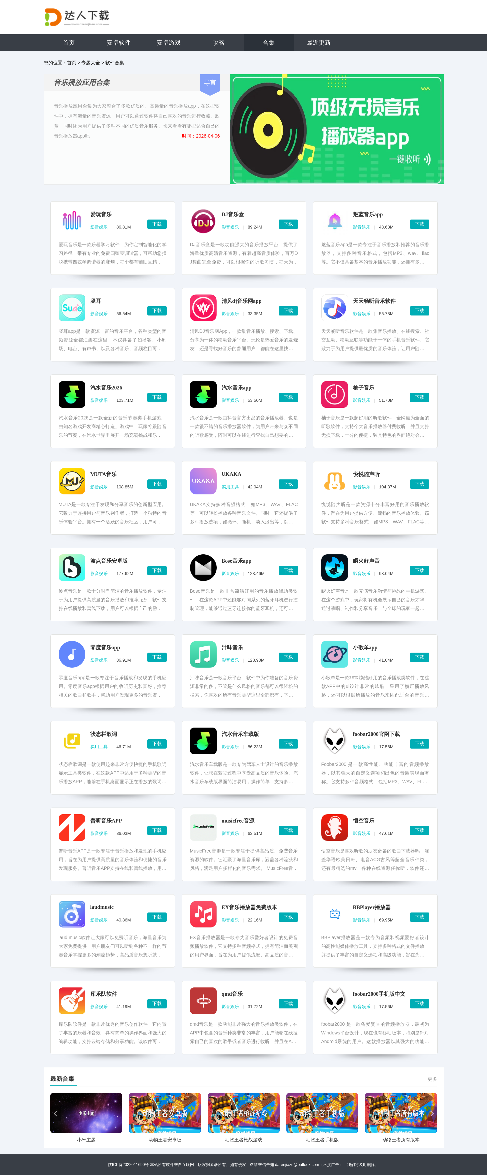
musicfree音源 (238, 821)
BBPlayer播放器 (372, 907)
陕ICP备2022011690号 (128, 1164)
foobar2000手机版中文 (379, 994)
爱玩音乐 (101, 214)
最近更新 (319, 42)
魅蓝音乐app (368, 214)
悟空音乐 (363, 821)
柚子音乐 (363, 387)
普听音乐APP (106, 821)
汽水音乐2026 (106, 387)
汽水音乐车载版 (240, 734)
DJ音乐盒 (233, 214)
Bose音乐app (237, 561)
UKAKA (232, 474)
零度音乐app (105, 647)
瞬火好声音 (366, 561)
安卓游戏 (169, 42)
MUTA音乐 (103, 474)
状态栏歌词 (103, 734)
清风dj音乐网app (242, 301)
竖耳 (95, 301)
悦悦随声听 (366, 474)
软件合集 (114, 62)
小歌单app (365, 647)
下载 (157, 224)
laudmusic (102, 907)
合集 (269, 42)
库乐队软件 (103, 994)
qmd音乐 (232, 994)
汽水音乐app (237, 387)
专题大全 (90, 62)
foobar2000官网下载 (376, 734)
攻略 (219, 42)
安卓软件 (119, 42)
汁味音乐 (232, 647)
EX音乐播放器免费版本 (249, 907)
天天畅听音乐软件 (374, 301)
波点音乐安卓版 (109, 561)
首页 (69, 42)
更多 (432, 1079)
